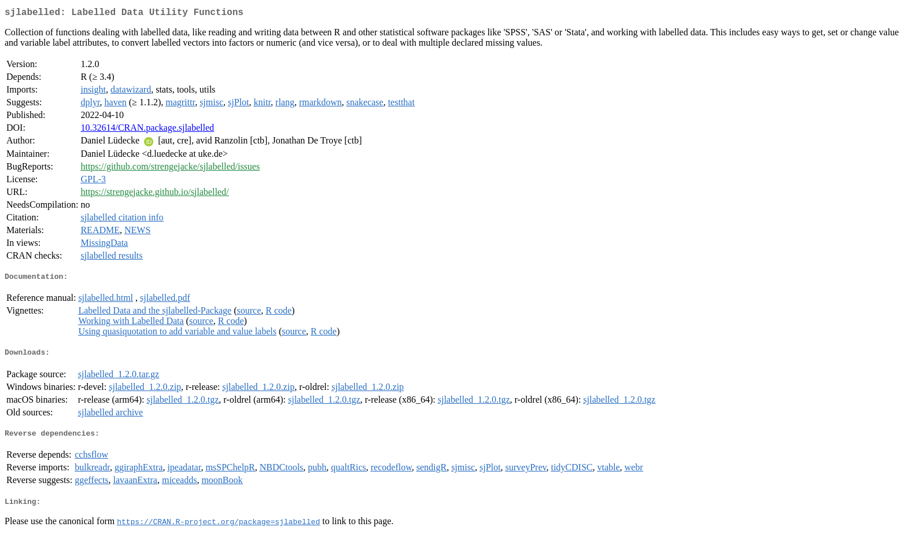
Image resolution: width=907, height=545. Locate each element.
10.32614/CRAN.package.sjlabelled (147, 130)
